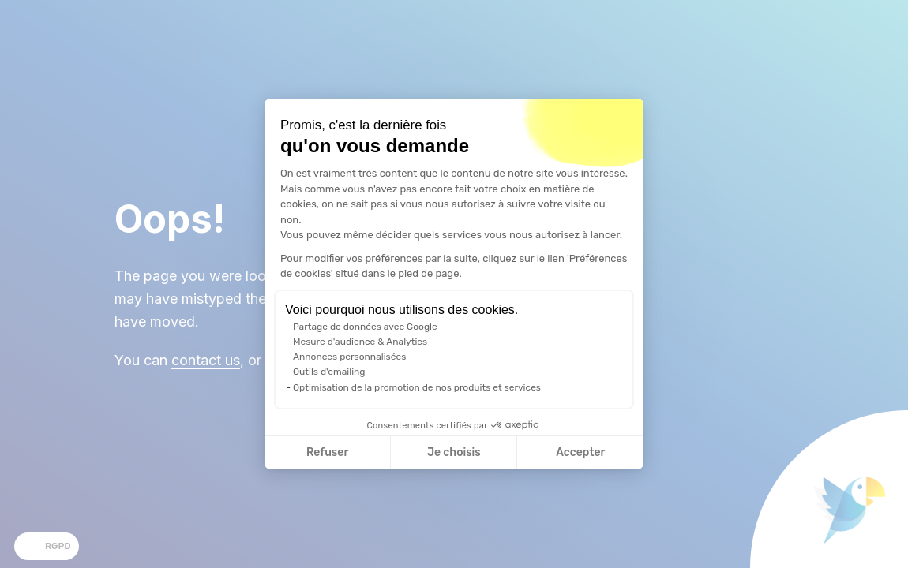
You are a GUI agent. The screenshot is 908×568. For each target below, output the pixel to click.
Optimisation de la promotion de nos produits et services (417, 387)
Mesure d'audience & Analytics (360, 341)
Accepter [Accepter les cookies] (580, 452)
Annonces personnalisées (349, 356)
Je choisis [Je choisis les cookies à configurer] (454, 452)
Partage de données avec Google (365, 326)
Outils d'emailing (329, 371)
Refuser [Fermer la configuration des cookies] (327, 452)
